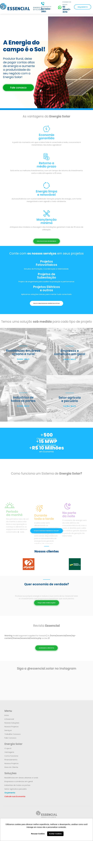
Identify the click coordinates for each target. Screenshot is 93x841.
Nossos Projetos (11, 726)
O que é (7, 748)
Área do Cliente (11, 767)
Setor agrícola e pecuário (15, 789)
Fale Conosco (10, 738)
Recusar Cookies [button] (38, 834)
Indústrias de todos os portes (17, 785)
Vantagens (9, 752)
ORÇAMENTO (83, 7)
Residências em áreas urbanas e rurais (21, 777)
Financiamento (10, 759)
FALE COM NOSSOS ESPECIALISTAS (46, 303)
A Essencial (9, 719)
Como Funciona (11, 756)
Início (6, 715)
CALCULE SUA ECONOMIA (46, 241)
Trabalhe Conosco (12, 734)
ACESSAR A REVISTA (46, 648)
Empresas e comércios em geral (18, 781)
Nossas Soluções (11, 723)
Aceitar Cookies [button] (55, 834)
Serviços (8, 730)
